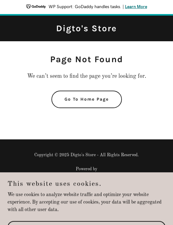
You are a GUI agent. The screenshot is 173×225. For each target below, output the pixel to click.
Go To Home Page (87, 99)
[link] (86, 30)
